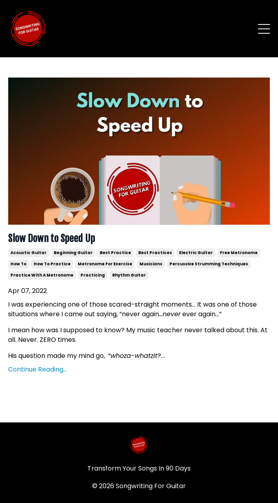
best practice (115, 253)
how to (18, 264)
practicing (93, 275)
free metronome (239, 253)
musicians (150, 264)
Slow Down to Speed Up (51, 238)
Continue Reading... (37, 369)
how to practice (52, 264)
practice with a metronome (41, 275)
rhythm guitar (129, 275)
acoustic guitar (28, 253)
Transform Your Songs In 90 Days (139, 468)
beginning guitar (73, 253)
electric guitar (196, 253)
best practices (155, 253)
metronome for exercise (105, 264)
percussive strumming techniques (208, 264)
